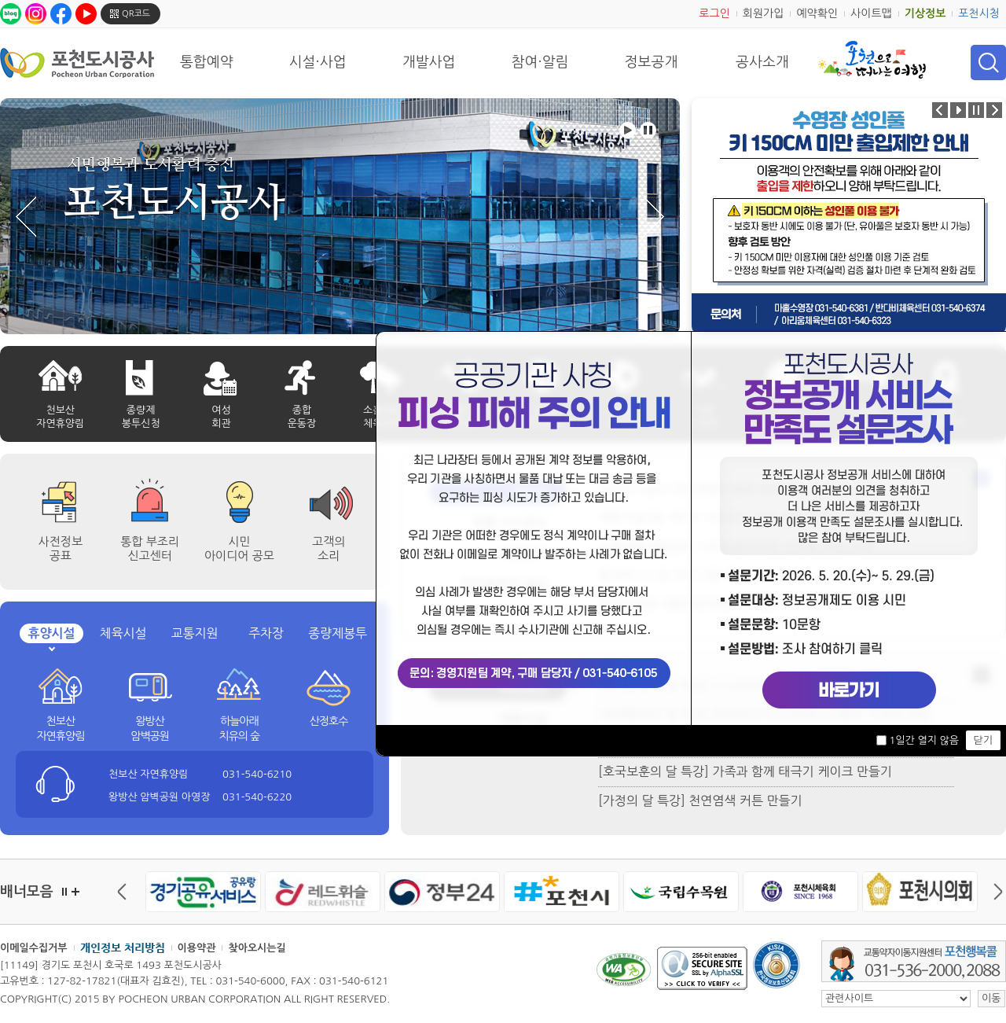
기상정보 (925, 13)
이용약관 (197, 948)
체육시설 (122, 633)
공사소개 (762, 62)
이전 (126, 891)
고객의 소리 (328, 548)
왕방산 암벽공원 (149, 729)
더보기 (75, 891)
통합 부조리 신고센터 (149, 548)
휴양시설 (51, 633)
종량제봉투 (337, 633)
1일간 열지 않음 (923, 740)
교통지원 (194, 633)
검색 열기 (988, 62)
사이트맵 (871, 13)
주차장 (266, 633)
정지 (64, 891)
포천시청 (979, 13)
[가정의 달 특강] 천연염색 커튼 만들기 (700, 800)
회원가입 (763, 13)
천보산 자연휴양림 (60, 729)
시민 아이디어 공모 (239, 548)
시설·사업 (318, 62)
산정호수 (329, 721)
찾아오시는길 (256, 948)
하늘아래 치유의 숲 (239, 729)
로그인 (714, 13)
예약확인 (817, 13)
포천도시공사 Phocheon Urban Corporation (77, 62)
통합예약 (206, 62)
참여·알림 (540, 62)
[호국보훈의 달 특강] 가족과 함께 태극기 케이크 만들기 (745, 771)
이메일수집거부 (34, 948)
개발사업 (429, 62)
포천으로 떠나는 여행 (872, 60)
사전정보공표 (61, 548)
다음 (994, 891)
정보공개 (651, 62)
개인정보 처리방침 (122, 947)
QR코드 (136, 13)
